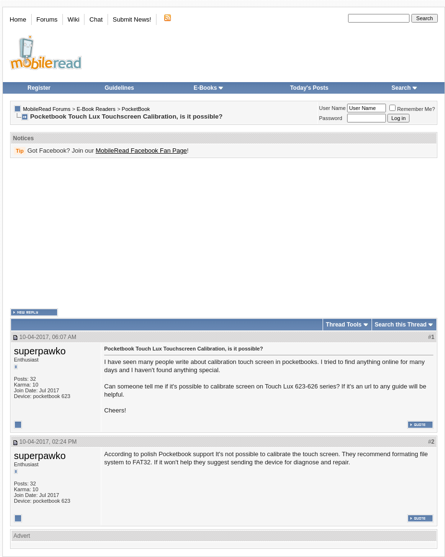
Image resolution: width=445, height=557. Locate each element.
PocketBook (136, 109)
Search (405, 88)
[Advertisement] (187, 233)
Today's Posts (309, 88)
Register (38, 88)
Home (18, 19)
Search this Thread (401, 324)
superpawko (40, 351)
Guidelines (119, 88)
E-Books (208, 88)
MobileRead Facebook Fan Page (141, 150)
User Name (332, 108)
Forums (47, 19)
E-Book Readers (96, 109)
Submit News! (132, 19)
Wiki (74, 19)
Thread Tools (343, 324)
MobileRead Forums (47, 109)
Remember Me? (412, 109)
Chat (95, 19)
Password (330, 118)
